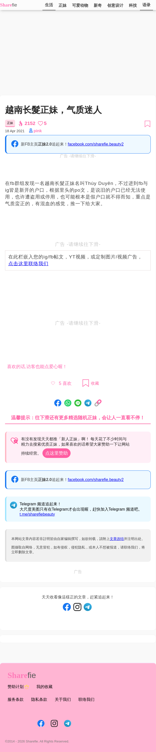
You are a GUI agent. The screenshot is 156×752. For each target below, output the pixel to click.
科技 (133, 5)
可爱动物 (80, 5)
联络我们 (86, 699)
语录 (146, 5)
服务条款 (16, 699)
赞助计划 (18, 687)
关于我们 (63, 699)
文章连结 (117, 539)
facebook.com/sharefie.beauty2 (96, 144)
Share (6, 5)
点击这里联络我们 (28, 263)
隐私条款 (39, 699)
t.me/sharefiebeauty (37, 514)
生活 (49, 5)
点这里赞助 (56, 453)
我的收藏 (44, 687)
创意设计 (115, 5)
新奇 (98, 5)
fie (14, 5)
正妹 (63, 5)
